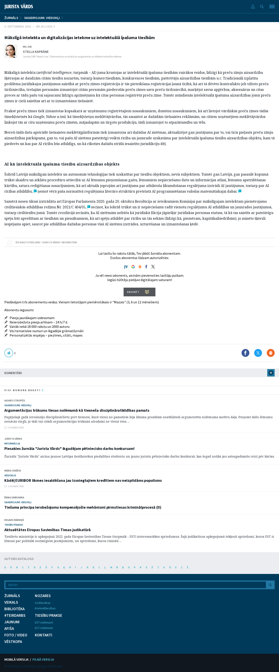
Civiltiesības (43, 603)
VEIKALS (11, 602)
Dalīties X (258, 353)
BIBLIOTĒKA (14, 609)
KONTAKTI (43, 635)
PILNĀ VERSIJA (43, 659)
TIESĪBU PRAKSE (48, 615)
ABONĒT (133, 292)
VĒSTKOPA (13, 641)
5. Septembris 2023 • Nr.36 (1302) (29, 26)
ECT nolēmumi (44, 628)
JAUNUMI (12, 622)
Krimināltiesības (45, 608)
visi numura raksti (23, 390)
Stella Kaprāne (36, 51)
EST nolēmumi (44, 622)
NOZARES (43, 596)
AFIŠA (9, 628)
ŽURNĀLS (11, 18)
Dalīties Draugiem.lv (271, 353)
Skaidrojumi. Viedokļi (42, 18)
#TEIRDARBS (15, 615)
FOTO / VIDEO (15, 635)
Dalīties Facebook (245, 353)
